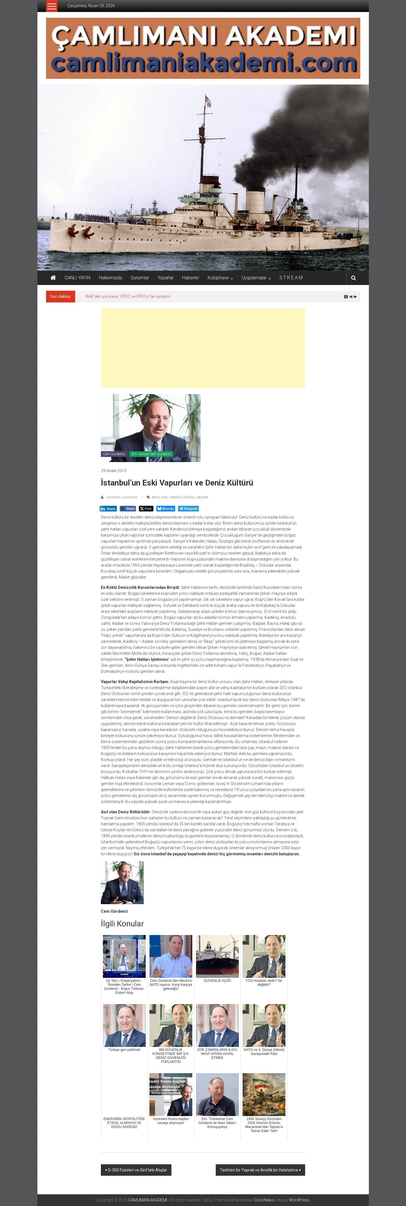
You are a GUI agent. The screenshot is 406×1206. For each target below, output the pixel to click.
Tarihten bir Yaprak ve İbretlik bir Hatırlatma (259, 1170)
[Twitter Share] (146, 508)
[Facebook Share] (128, 508)
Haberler (190, 277)
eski (164, 497)
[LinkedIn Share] (108, 508)
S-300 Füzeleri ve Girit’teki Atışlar (137, 1170)
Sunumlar (140, 277)
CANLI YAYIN (77, 277)
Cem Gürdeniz (114, 454)
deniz (156, 497)
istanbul (175, 497)
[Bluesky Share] (165, 508)
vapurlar (202, 497)
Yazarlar (166, 277)
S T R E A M (291, 277)
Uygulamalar (254, 277)
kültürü (188, 497)
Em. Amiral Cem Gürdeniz (151, 454)
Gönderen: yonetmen (122, 497)
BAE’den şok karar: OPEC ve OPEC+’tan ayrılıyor (128, 296)
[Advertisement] (203, 348)
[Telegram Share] (188, 508)
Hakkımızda (110, 277)
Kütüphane (218, 277)
